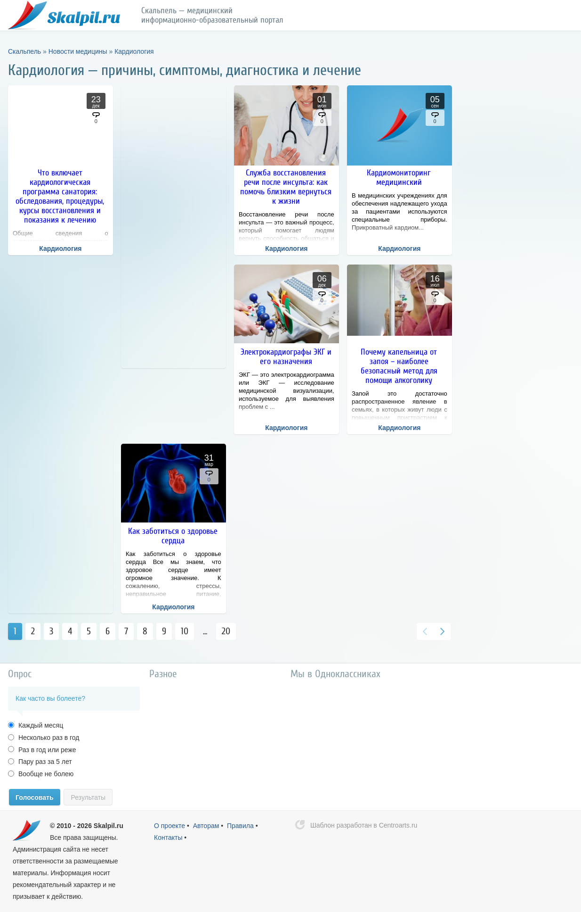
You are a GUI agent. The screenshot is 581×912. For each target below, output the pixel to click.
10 (184, 631)
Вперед (442, 631)
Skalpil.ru (108, 825)
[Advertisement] (173, 226)
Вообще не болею (44, 774)
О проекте (169, 825)
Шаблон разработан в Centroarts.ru (363, 825)
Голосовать (35, 797)
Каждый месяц (39, 725)
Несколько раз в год (47, 737)
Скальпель (64, 15)
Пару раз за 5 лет (44, 761)
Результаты (88, 797)
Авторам (206, 825)
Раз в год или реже (46, 750)
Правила (240, 825)
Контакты (168, 837)
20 (226, 631)
